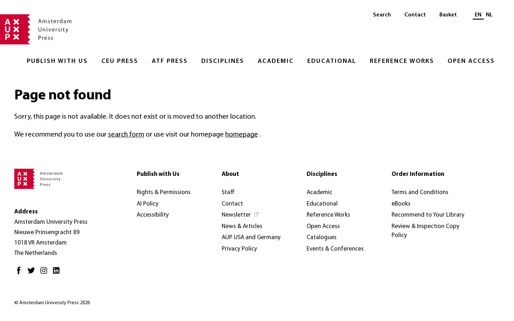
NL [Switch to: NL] (489, 15)
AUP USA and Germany (251, 237)
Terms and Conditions (420, 192)
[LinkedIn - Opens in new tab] (58, 273)
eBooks (401, 204)
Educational (331, 61)
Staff (228, 192)
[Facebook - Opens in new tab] (20, 273)
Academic (276, 61)
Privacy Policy (239, 249)
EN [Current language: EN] (478, 15)
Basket (448, 15)
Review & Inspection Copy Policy (425, 231)
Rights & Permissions (164, 192)
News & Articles (242, 226)
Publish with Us (57, 61)
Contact (415, 15)
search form (126, 134)
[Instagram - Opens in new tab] (45, 273)
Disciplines (222, 61)
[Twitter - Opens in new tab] (33, 273)
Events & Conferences (335, 249)
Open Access (471, 61)
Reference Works (402, 61)
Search (382, 15)
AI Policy (147, 204)
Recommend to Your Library (428, 215)
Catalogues (322, 237)
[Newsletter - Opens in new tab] (240, 215)
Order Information (418, 174)
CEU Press (119, 61)
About (230, 174)
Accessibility (153, 215)
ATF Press (170, 61)
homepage (241, 134)
